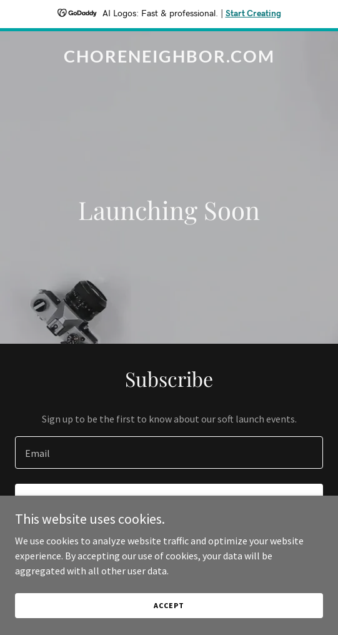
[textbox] (169, 452)
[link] (169, 58)
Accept (169, 605)
